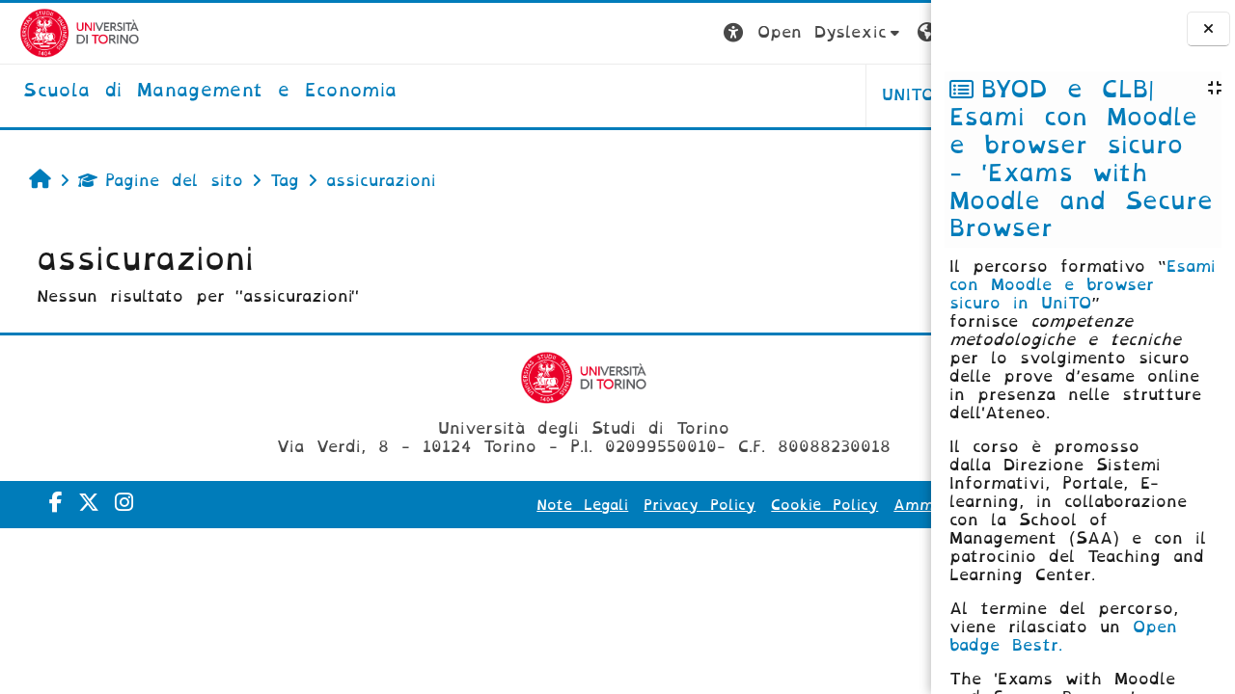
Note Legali (475, 505)
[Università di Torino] (60, 32)
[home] (190, 91)
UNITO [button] (691, 95)
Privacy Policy (592, 505)
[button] (596, 33)
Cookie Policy (717, 505)
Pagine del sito (151, 181)
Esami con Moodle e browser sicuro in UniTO (1082, 284)
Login (892, 32)
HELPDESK (809, 95)
